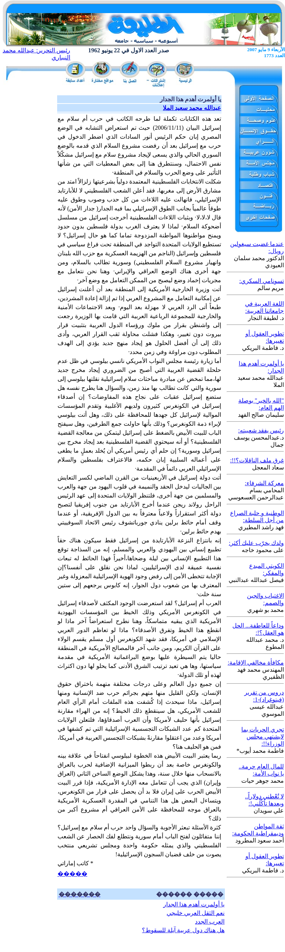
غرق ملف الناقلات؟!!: (257, 460)
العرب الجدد (209, 921)
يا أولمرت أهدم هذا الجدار (193, 904)
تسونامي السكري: (261, 281)
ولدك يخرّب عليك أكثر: (256, 543)
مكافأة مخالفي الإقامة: (256, 662)
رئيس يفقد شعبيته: (261, 430)
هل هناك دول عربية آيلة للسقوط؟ (183, 930)
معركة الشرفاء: (264, 483)
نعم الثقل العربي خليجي (195, 913)
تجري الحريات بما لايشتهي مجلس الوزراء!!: (262, 736)
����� (72, 874)
